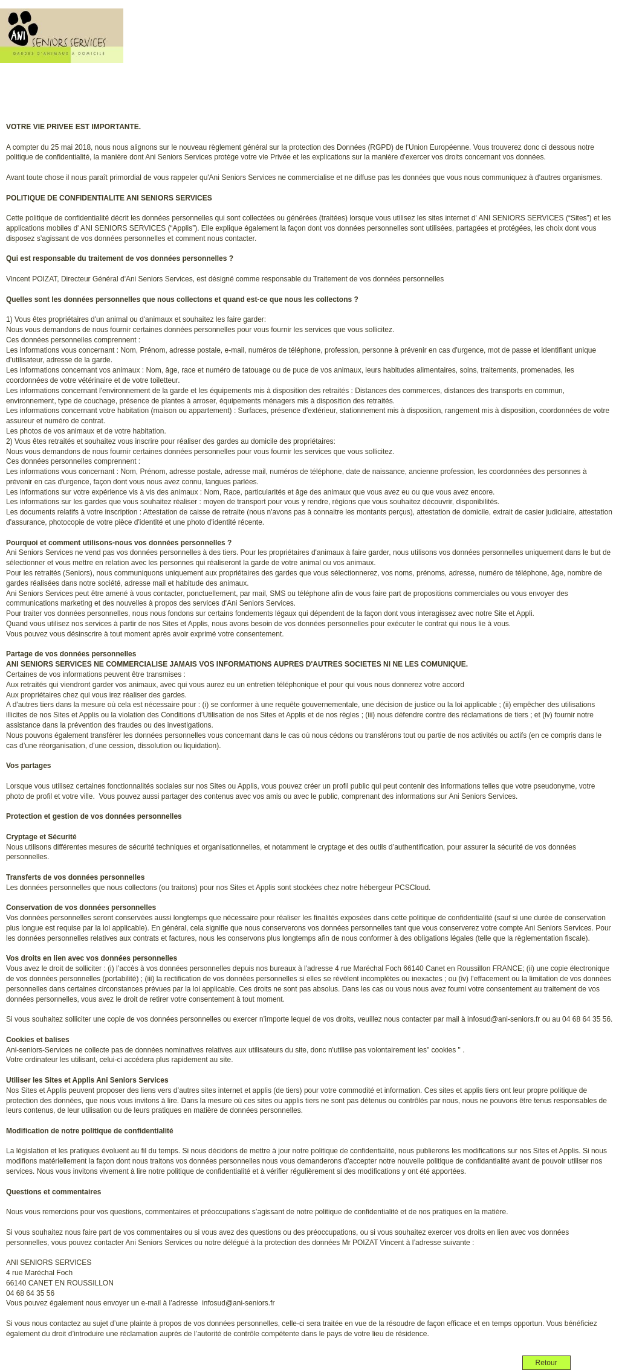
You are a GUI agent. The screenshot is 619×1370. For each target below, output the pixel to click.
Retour (546, 1363)
